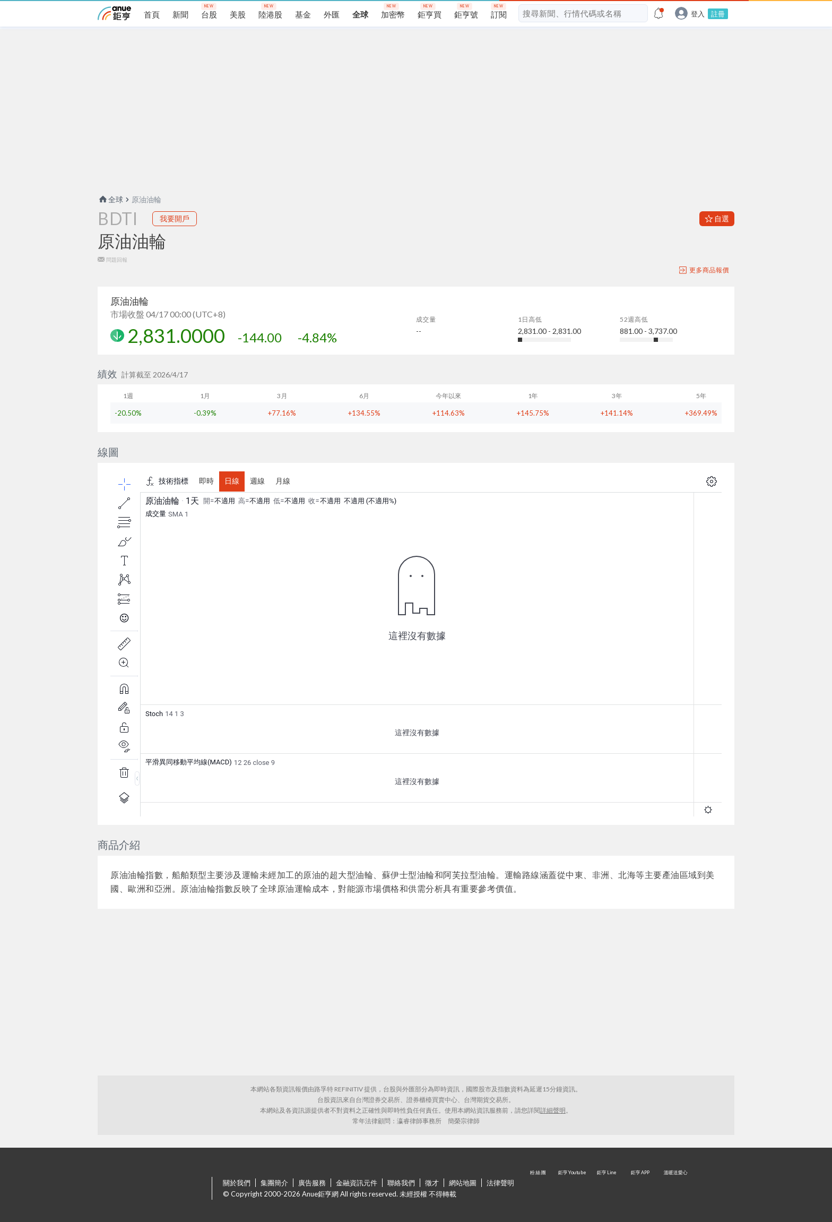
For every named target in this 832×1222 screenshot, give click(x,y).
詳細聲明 (553, 1110)
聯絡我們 (401, 1182)
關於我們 (236, 1182)
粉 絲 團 (539, 1189)
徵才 (432, 1182)
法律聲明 (500, 1182)
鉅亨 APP (641, 1189)
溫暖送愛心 (675, 1189)
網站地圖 (462, 1182)
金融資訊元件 (356, 1182)
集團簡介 (274, 1182)
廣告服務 (312, 1182)
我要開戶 (174, 218)
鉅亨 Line (607, 1189)
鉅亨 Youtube (573, 1189)
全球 (110, 199)
